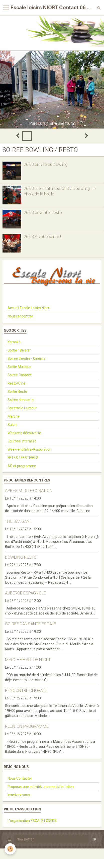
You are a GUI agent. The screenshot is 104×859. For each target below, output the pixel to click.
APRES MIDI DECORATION (29, 490)
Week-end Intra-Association (29, 449)
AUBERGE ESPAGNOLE (25, 592)
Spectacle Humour (22, 408)
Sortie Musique (19, 367)
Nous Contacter (20, 778)
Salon (12, 425)
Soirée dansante (21, 400)
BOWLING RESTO (21, 557)
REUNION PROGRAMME (27, 726)
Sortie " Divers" (19, 350)
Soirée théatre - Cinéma (26, 358)
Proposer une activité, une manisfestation (41, 787)
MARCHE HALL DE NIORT (28, 659)
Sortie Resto (17, 392)
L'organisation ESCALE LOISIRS (32, 821)
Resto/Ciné (16, 383)
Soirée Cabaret (19, 375)
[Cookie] (10, 848)
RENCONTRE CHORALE (26, 690)
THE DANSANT (18, 521)
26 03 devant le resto (43, 212)
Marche (14, 416)
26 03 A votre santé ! (42, 236)
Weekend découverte (24, 433)
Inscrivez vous (19, 795)
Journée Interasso (22, 441)
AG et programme (22, 466)
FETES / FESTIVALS (23, 458)
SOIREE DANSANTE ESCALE (30, 623)
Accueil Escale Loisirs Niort (28, 308)
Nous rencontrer (20, 316)
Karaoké (14, 342)
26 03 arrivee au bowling (45, 164)
